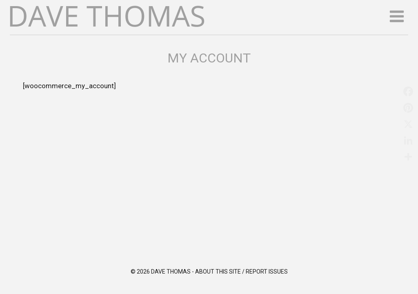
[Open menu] (396, 16)
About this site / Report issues (241, 271)
